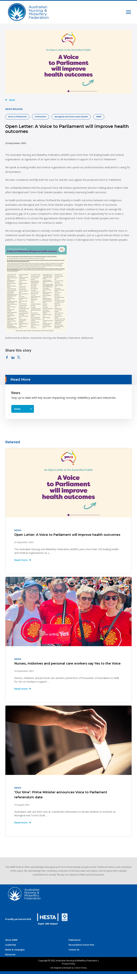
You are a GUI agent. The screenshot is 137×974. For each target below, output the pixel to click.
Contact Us (74, 949)
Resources (10, 954)
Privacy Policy (68, 963)
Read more (21, 560)
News (17, 408)
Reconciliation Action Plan (81, 944)
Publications (75, 939)
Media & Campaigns (15, 949)
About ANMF (11, 939)
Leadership (10, 944)
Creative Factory (80, 968)
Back (12, 100)
